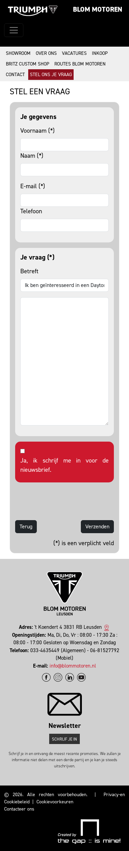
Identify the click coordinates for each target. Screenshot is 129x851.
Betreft (29, 271)
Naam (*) (31, 156)
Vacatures (74, 53)
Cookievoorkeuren (54, 802)
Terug (26, 526)
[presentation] (67, 501)
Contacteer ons (19, 809)
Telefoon (31, 211)
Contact (15, 74)
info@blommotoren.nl (73, 665)
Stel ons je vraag (51, 74)
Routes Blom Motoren (80, 64)
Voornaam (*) (37, 131)
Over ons (46, 53)
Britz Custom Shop (27, 64)
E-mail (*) (32, 186)
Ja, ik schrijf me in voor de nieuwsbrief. (64, 465)
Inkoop (100, 53)
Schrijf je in (64, 739)
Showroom (18, 53)
